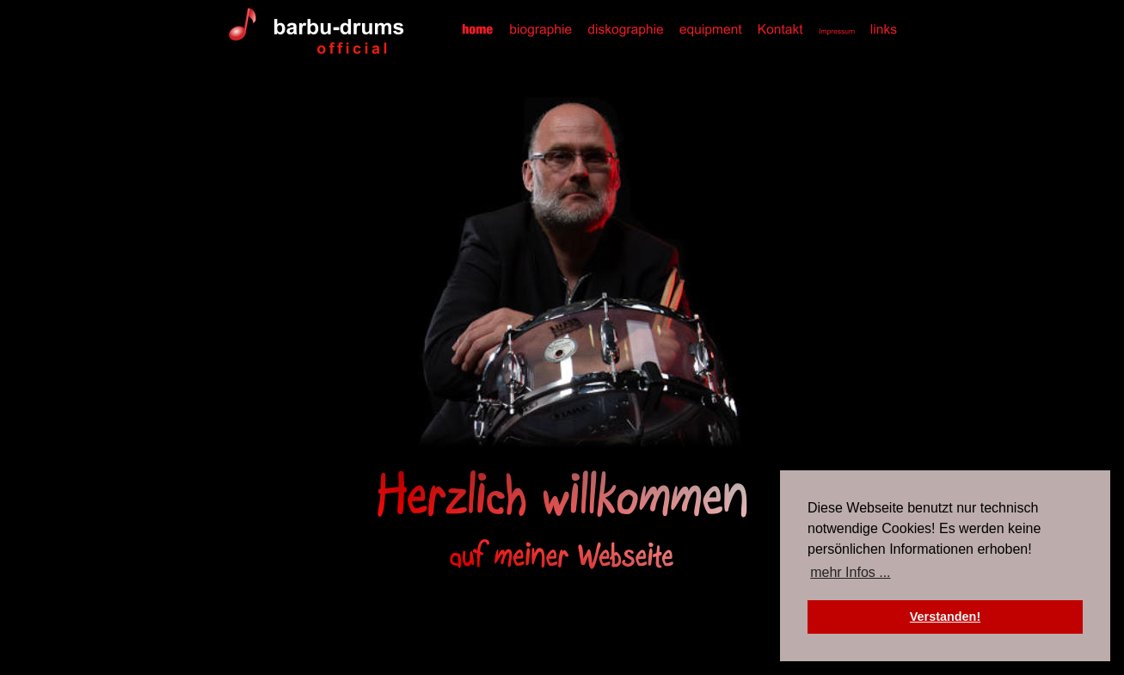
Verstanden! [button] (945, 616)
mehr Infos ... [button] (850, 572)
